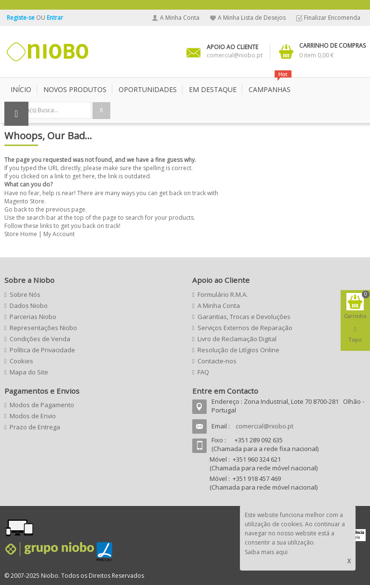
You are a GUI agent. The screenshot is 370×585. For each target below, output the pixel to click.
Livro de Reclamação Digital (237, 338)
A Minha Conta (179, 17)
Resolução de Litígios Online (238, 350)
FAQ (203, 372)
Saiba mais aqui (266, 552)
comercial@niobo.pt (264, 426)
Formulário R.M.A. (223, 294)
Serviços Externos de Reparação (245, 327)
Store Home (20, 234)
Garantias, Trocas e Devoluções (244, 316)
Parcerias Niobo (33, 316)
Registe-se (21, 17)
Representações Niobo (43, 327)
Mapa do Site (29, 372)
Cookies (21, 361)
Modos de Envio (33, 416)
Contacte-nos (217, 361)
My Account (59, 234)
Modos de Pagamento (42, 404)
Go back (15, 209)
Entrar (55, 17)
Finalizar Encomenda (332, 17)
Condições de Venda (40, 338)
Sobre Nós (25, 294)
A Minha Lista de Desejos (252, 17)
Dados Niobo (29, 305)
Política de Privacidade (42, 350)
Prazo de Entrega (35, 427)
